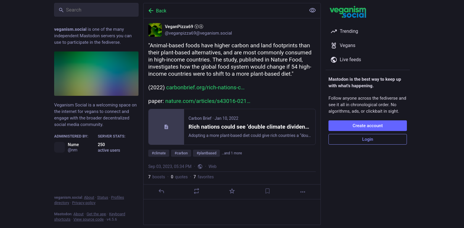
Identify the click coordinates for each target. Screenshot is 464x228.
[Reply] (161, 191)
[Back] (224, 10)
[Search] (96, 10)
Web (212, 166)
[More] (302, 191)
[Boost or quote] (196, 191)
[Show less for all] (312, 10)
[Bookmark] (267, 191)
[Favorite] (232, 191)
